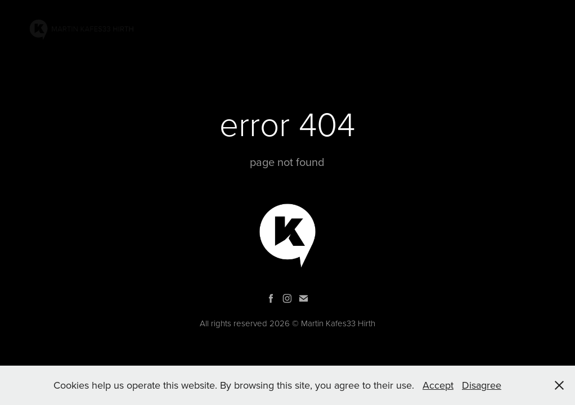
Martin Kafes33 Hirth (338, 323)
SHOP (535, 30)
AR (370, 30)
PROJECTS (330, 30)
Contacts (488, 30)
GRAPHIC (407, 30)
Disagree (481, 385)
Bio (446, 30)
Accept (438, 385)
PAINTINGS (274, 30)
